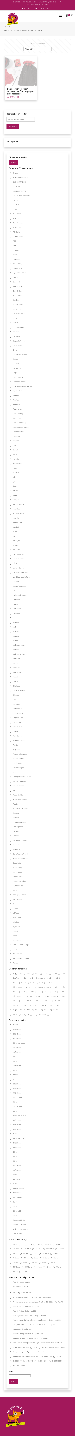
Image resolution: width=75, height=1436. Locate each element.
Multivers (16, 659)
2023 (23, 1293)
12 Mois (38, 1249)
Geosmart (16, 436)
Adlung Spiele (18, 236)
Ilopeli (15, 486)
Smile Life (16, 849)
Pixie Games (17, 736)
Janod (15, 495)
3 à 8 (50, 1005)
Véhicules (16, 186)
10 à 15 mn (17, 1120)
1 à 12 (45, 973)
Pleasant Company (20, 754)
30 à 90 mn (17, 1038)
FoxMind (16, 400)
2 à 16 (58, 978)
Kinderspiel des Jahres (38, 1352)
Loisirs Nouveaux (19, 586)
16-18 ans (28, 1267)
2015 (14, 1293)
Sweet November (19, 881)
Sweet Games (18, 876)
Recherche (13, 126)
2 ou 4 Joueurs (37, 978)
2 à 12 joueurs (50, 996)
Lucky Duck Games (20, 595)
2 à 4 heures (17, 1197)
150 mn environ (18, 1188)
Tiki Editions (17, 899)
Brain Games (18, 304)
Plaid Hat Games (19, 740)
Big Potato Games (19, 273)
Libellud (16, 581)
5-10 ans (48, 1244)
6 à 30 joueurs (18, 987)
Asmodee (16, 259)
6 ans (56, 1258)
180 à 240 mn (18, 1193)
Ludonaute (17, 609)
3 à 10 (29, 1001)
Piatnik (15, 731)
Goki (14, 445)
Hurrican (16, 472)
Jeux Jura (16, 500)
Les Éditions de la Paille (21, 577)
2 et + (63, 973)
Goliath (15, 450)
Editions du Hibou (19, 377)
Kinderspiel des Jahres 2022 (23, 1329)
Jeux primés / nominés (21, 958)
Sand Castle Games (20, 808)
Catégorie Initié (18, 1324)
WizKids (16, 922)
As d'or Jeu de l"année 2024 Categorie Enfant (29, 1315)
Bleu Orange (17, 286)
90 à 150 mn (17, 1106)
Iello (14, 477)
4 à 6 (41, 982)
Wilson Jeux (17, 917)
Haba (15, 454)
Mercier (16, 649)
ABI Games (17, 214)
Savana (16, 813)
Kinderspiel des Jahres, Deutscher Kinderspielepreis (32, 1356)
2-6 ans (26, 1253)
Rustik (15, 804)
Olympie (16, 695)
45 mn (15, 1184)
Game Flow (17, 418)
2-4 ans (15, 1253)
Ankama (16, 250)
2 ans (15, 1244)
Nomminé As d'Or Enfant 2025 (52, 1343)
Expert (52, 1324)
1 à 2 (20, 973)
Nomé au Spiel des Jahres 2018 (24, 1343)
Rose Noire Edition (20, 799)
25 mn (15, 1156)
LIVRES (15, 200)
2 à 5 (54, 991)
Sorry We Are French (20, 854)
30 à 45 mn (17, 1165)
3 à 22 (32, 982)
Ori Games (17, 704)
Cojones (16, 332)
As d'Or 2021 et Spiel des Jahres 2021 (26, 1306)
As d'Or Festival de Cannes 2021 (25, 1311)
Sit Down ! (16, 831)
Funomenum (17, 409)
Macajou (16, 622)
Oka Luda (16, 686)
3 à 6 (34, 1005)
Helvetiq (16, 459)
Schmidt (16, 817)
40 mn (15, 1175)
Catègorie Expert (19, 1352)
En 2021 (59, 1356)
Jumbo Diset (17, 522)
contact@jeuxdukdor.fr (38, 4)
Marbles (16, 636)
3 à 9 (58, 1005)
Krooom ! (16, 550)
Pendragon (17, 722)
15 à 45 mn (17, 1147)
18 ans (25, 1271)
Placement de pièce (20, 177)
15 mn (15, 1134)
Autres (15, 963)
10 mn (15, 1111)
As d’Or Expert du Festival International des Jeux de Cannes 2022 (37, 1320)
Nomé (45, 1338)
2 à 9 (49, 978)
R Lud (15, 790)
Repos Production (19, 781)
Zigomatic (16, 926)
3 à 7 (42, 1005)
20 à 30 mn (17, 1084)
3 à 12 (38, 1001)
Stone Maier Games (20, 858)
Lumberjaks (17, 618)
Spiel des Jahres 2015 (21, 1347)
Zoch (15, 936)
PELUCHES (17, 205)
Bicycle (15, 173)
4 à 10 (37, 1010)
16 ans (15, 1271)
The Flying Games (19, 895)
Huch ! (15, 468)
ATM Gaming (17, 264)
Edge (15, 373)
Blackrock (16, 282)
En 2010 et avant (19, 1365)
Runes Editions (18, 513)
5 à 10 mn (16, 1202)
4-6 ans (26, 1258)
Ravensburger (18, 768)
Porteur (16, 949)
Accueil (6, 31)
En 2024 (42, 1324)
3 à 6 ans (45, 1253)
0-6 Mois (16, 1249)
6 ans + (15, 1262)
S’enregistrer (47, 8)
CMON (15, 323)
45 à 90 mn (17, 1047)
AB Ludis (16, 218)
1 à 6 (63, 987)
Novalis (16, 677)
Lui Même (16, 613)
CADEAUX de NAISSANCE (22, 195)
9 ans (53, 1262)
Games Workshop (19, 422)
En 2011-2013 (57, 1361)
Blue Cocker (17, 291)
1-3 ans (61, 1249)
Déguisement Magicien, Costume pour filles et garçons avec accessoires (20, 91)
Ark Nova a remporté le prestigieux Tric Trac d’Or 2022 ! (33, 1302)
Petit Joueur (17, 727)
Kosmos (16, 545)
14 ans (58, 1267)
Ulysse (15, 908)
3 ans (35, 1253)
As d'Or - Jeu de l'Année (21, 1282)
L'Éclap (15, 563)
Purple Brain (17, 763)
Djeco (15, 350)
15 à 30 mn (17, 1143)
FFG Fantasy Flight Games (22, 386)
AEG (14, 241)
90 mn (15, 1215)
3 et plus (16, 1005)
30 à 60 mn (17, 1170)
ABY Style (16, 232)
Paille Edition (17, 709)
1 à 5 (55, 987)
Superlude (17, 863)
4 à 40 (15, 1014)
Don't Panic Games (20, 354)
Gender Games (19, 432)
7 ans (25, 1262)
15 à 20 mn (17, 1025)
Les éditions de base (20, 572)
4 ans (56, 1253)
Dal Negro (16, 336)
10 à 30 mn (17, 1129)
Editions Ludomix (19, 382)
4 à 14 (30, 987)
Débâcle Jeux (18, 345)
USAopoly (16, 913)
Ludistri (15, 604)
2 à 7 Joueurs (18, 996)
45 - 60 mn (16, 1179)
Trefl (14, 904)
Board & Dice (18, 295)
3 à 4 (14, 982)
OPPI (15, 699)
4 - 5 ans (16, 1258)
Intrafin (15, 491)
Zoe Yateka (17, 940)
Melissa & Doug (19, 645)
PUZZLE (16, 209)
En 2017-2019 (28, 1361)
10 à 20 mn (17, 1125)
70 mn (15, 1070)
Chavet (15, 318)
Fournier (16, 395)
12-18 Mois (50, 1249)
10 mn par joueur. (19, 1116)
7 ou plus (42, 1014)
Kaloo (15, 531)
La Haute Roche (19, 559)
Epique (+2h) (17, 1234)
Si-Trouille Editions (20, 840)
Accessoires (17, 954)
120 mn (15, 1075)
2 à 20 (63, 996)
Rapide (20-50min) (19, 1224)
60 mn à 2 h (17, 1211)
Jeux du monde (18, 504)
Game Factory (18, 413)
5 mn (15, 1056)
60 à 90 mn (17, 1066)
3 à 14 (47, 1001)
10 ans (39, 1267)
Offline (15, 681)
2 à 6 (62, 991)
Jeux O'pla (16, 518)
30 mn (15, 1161)
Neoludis (16, 668)
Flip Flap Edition (18, 391)
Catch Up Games (19, 314)
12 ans (48, 1267)
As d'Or (60, 1302)
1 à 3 (28, 973)
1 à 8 (23, 991)
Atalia (15, 255)
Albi (14, 245)
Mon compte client (30, 8)
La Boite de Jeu (18, 554)
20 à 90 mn (17, 1088)
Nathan (16, 663)
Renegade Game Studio (22, 777)
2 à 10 (29, 996)
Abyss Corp (17, 227)
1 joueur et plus (43, 987)
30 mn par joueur (19, 1043)
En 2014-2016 (42, 1361)
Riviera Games (18, 786)
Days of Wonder (19, 341)
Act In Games (18, 223)
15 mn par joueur (19, 1138)
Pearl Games (18, 713)
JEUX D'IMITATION (19, 182)
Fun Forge (16, 404)
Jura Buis (16, 527)
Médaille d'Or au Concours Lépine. (25, 1338)
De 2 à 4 (57, 1001)
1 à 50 (54, 973)
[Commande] (37, 49)
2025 (31, 1293)
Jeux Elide (16, 509)
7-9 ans (34, 1262)
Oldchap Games (19, 690)
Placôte (16, 745)
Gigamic (16, 441)
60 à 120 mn (17, 1097)
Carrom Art (17, 309)
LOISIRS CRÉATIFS (19, 191)
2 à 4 (46, 991)
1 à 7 (14, 991)
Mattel (15, 640)
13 (23, 1244)
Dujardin (16, 363)
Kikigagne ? (17, 541)
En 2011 (32, 1324)
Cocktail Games (19, 327)
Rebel (15, 772)
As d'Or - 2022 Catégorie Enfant (53, 1347)
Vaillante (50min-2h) (20, 1229)
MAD (14, 627)
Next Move (17, 672)
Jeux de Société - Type (21, 945)
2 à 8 (14, 1001)
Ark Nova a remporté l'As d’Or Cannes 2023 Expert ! (32, 1297)
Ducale (15, 359)
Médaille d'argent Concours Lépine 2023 (28, 1334)
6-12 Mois (27, 1249)
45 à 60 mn (17, 1093)
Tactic (15, 890)
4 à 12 (46, 1010)
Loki (14, 590)
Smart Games (18, 845)
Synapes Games (19, 886)
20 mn (15, 1152)
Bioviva (15, 277)
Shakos (16, 836)
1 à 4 (36, 973)
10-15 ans (16, 1267)
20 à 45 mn (17, 1034)
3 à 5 (25, 1005)
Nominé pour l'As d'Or (21, 1286)
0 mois (58, 1244)
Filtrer (13, 162)
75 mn (15, 1102)
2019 (35, 1347)
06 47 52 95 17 (55, 2)
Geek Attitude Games (21, 427)
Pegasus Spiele (19, 718)
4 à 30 (55, 1010)
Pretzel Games (18, 758)
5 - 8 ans (46, 1258)
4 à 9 (28, 1010)
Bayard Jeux (17, 268)
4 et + (49, 982)
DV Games (17, 368)
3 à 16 (23, 982)
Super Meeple (18, 867)
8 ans (44, 1262)
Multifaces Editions (20, 654)
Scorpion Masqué (19, 822)
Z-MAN (15, 931)
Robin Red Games (19, 795)
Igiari (15, 482)
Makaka (16, 631)
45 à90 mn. (17, 1052)
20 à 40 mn (17, 1029)
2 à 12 (38, 996)
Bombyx (16, 300)
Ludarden (16, 600)
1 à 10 (31, 991)
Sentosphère (18, 827)
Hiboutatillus (17, 463)
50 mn (15, 1061)
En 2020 (16, 1361)
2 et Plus (16, 978)
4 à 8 (20, 1010)
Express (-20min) (19, 1220)
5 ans (36, 1258)
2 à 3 (25, 978)
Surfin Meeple (18, 872)
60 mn (15, 1206)
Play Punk (16, 749)
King (14, 536)
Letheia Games (18, 568)
